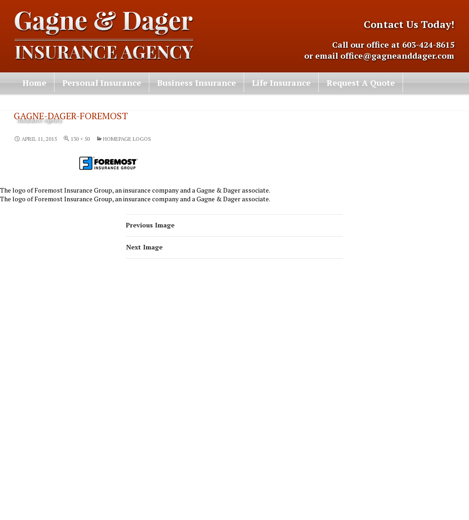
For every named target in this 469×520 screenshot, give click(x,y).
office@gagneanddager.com (397, 55)
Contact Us (45, 101)
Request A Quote (361, 82)
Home (34, 82)
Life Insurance (281, 82)
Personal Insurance (101, 82)
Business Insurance (196, 82)
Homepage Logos (127, 138)
